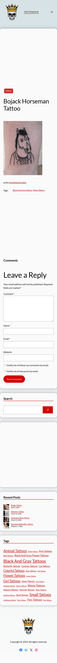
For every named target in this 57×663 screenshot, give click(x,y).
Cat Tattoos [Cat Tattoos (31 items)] (44, 566)
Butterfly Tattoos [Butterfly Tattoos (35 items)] (11, 566)
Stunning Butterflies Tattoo (22, 524)
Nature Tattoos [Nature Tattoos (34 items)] (10, 589)
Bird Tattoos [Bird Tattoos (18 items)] (8, 556)
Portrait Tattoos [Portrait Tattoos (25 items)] (27, 590)
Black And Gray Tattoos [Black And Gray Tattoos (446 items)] (24, 560)
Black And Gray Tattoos (22, 190)
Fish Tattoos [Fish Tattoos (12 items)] (41, 571)
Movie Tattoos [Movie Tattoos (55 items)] (36, 585)
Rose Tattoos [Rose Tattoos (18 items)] (41, 590)
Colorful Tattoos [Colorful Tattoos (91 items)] (14, 570)
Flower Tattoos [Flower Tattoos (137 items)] (14, 575)
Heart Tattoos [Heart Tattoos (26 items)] (28, 581)
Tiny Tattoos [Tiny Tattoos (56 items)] (34, 599)
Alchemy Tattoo (17, 511)
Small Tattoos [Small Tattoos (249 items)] (40, 594)
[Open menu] (52, 12)
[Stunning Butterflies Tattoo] (6, 526)
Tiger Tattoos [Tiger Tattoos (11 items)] (21, 600)
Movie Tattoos (39, 190)
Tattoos (9, 91)
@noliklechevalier (17, 182)
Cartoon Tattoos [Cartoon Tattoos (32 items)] (29, 566)
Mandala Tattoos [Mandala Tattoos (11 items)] (9, 586)
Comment (9, 293)
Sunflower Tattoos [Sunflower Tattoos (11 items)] (9, 600)
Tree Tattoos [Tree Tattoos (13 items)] (47, 600)
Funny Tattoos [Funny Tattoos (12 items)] (31, 576)
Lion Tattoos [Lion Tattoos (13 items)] (40, 581)
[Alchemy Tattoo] (6, 513)
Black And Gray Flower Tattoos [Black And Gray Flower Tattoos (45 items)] (31, 555)
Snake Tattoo (16, 505)
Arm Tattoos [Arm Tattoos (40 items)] (45, 551)
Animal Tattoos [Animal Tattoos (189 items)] (15, 551)
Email (6, 338)
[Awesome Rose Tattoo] (6, 520)
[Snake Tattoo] (6, 507)
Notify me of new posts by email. (22, 371)
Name (7, 325)
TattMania (31, 11)
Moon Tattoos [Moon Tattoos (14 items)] (21, 586)
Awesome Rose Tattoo (20, 518)
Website (7, 352)
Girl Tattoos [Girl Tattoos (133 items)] (11, 581)
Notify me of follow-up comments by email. (28, 365)
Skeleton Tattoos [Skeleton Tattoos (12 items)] (9, 595)
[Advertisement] (27, 55)
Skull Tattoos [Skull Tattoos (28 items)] (22, 595)
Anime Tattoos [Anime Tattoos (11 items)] (33, 551)
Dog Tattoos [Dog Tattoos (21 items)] (31, 571)
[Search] (48, 409)
